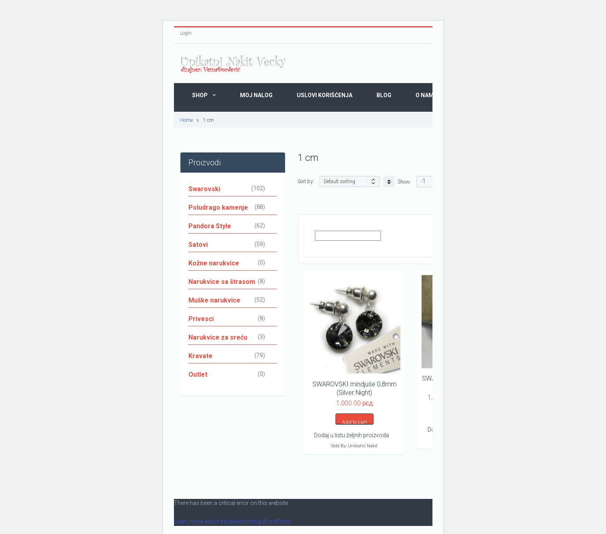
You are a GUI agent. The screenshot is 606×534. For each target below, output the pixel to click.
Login (186, 33)
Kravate (200, 356)
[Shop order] (349, 181)
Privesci (201, 319)
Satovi (198, 244)
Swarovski (204, 189)
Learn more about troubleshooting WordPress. (233, 521)
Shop (200, 95)
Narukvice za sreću (217, 337)
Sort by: (306, 181)
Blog (383, 95)
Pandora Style (209, 226)
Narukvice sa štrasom (221, 282)
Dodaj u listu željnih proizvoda (351, 435)
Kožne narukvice (213, 263)
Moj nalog (256, 95)
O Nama (426, 95)
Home (186, 120)
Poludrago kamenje (218, 207)
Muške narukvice (214, 300)
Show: (404, 182)
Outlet (197, 374)
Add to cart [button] (354, 422)
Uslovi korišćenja (324, 95)
